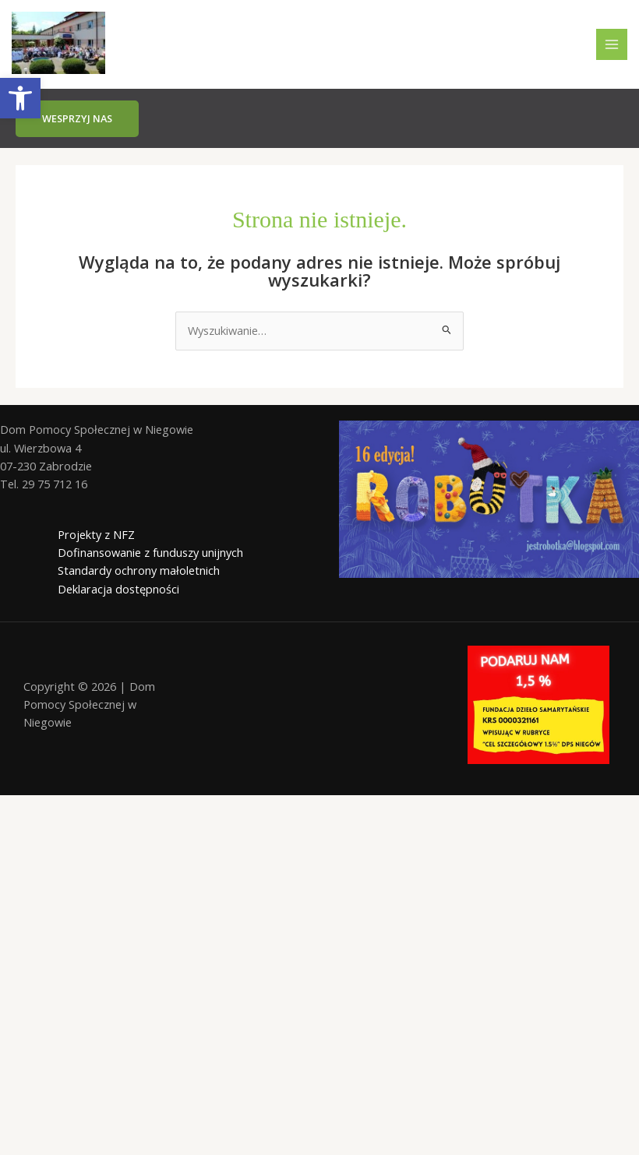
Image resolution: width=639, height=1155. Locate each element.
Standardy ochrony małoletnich (139, 570)
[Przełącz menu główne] (611, 44)
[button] (77, 118)
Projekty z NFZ (96, 534)
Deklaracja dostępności (118, 589)
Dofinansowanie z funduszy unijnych (150, 552)
